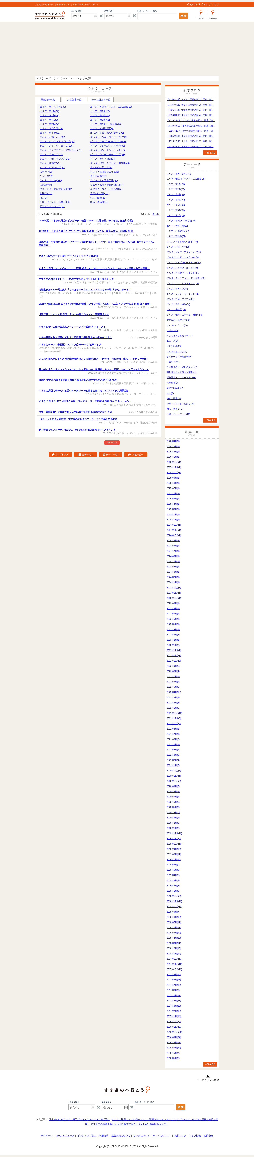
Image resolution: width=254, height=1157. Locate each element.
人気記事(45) (46, 184)
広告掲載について (120, 1135)
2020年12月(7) (174, 770)
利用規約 (103, 1135)
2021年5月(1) (173, 744)
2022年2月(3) (173, 702)
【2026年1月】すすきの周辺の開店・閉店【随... (190, 115)
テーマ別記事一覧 (100, 100)
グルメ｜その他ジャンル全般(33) (107, 145)
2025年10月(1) (174, 472)
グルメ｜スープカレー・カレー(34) (108, 141)
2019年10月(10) (174, 844)
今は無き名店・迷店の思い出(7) (107, 184)
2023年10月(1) (174, 598)
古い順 (155, 214)
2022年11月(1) (174, 655)
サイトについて (161, 1135)
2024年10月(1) (174, 535)
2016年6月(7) (173, 1053)
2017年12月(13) (174, 959)
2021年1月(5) (173, 765)
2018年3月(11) (174, 943)
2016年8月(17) (174, 1042)
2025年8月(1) (173, 483)
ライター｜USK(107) (51, 180)
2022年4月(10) (174, 692)
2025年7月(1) (173, 488)
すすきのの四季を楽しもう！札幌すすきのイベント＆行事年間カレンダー (129, 1124)
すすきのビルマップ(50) (52, 167)
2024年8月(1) (173, 546)
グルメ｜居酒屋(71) (50, 163)
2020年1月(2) (173, 828)
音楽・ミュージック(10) (52, 206)
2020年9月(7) (173, 786)
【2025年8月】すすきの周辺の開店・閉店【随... (190, 141)
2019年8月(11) (174, 854)
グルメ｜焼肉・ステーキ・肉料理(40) (110, 163)
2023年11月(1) (174, 593)
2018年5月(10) (174, 932)
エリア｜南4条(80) (100, 115)
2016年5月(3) (173, 1058)
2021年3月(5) (173, 755)
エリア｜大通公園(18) (51, 128)
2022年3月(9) (173, 697)
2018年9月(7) (173, 912)
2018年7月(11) (174, 922)
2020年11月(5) (174, 776)
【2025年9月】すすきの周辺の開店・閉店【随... (190, 136)
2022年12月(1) (174, 650)
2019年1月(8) (173, 891)
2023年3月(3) (173, 634)
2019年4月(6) (173, 875)
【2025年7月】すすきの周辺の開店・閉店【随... (190, 146)
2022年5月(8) (173, 687)
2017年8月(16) (174, 980)
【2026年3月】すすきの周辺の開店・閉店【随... (190, 104)
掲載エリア (180, 1135)
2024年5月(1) (173, 561)
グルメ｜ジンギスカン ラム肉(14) (57, 141)
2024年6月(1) (173, 556)
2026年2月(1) (173, 451)
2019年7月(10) (174, 859)
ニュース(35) (46, 176)
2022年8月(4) (173, 671)
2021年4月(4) (173, 749)
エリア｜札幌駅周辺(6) (102, 128)
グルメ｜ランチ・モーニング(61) (107, 154)
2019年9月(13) (174, 849)
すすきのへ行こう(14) (101, 167)
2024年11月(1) (174, 530)
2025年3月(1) (173, 509)
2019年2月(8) (173, 885)
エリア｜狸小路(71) (50, 132)
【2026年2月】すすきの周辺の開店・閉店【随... (190, 110)
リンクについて (141, 1135)
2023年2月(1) (173, 640)
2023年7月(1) (173, 613)
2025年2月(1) (173, 514)
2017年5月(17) (174, 995)
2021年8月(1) (173, 729)
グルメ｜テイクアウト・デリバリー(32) (60, 150)
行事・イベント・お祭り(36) (55, 202)
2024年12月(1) (174, 525)
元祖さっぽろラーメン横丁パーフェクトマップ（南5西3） (79, 1119)
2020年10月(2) (174, 781)
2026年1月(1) (173, 457)
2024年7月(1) (173, 551)
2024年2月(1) (173, 577)
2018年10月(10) (174, 906)
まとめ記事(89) (98, 176)
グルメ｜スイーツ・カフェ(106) (56, 145)
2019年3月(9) (173, 880)
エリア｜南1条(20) (49, 111)
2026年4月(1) (173, 441)
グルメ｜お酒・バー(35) (52, 137)
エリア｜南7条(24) (49, 124)
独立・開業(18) (98, 197)
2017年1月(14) (174, 1016)
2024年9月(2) (173, 540)
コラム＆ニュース (65, 1135)
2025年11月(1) (174, 467)
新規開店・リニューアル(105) (105, 189)
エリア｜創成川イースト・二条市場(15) (111, 106)
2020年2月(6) (173, 823)
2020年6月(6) (173, 802)
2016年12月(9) (174, 1021)
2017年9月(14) (174, 974)
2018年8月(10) (174, 917)
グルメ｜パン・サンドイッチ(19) (107, 150)
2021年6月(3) (173, 739)
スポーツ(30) (46, 171)
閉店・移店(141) (98, 202)
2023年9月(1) (173, 603)
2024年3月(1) (173, 572)
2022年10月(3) (174, 661)
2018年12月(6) (174, 896)
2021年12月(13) (174, 713)
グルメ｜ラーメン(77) (51, 154)
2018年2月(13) (174, 948)
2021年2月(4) (173, 760)
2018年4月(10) (174, 938)
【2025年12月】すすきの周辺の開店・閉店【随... (191, 120)
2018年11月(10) (174, 901)
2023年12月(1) (174, 587)
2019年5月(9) (173, 870)
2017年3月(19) (174, 1006)
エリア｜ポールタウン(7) (53, 106)
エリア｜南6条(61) (100, 119)
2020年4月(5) (173, 812)
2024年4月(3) (173, 566)
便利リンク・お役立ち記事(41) (56, 189)
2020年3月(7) (173, 817)
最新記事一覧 (48, 99)
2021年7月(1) (173, 734)
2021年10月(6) (174, 723)
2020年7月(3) (173, 796)
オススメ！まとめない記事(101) (107, 132)
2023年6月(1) (173, 619)
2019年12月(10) (174, 833)
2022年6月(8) (173, 681)
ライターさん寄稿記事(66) (104, 180)
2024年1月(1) (173, 582)
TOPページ (47, 1135)
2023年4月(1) (173, 629)
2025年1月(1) (173, 519)
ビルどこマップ (211, 4)
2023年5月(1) (173, 624)
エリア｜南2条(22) (100, 111)
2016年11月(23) (174, 1027)
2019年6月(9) (173, 864)
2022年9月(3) (173, 666)
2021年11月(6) (174, 718)
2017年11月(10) (174, 964)
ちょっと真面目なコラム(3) (104, 171)
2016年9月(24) (174, 1037)
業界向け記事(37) (99, 193)
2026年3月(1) (173, 446)
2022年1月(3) (173, 708)
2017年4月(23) (174, 1000)
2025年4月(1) (173, 504)
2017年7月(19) (174, 985)
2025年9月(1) (173, 478)
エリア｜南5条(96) (49, 119)
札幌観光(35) (46, 193)
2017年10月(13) (174, 969)
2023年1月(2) (173, 645)
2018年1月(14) (174, 953)
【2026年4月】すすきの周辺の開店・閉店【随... (190, 99)
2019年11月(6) (174, 838)
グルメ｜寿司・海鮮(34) (102, 158)
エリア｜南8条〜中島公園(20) (105, 124)
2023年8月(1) (173, 608)
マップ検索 (195, 1135)
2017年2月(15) (174, 1011)
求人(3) (43, 197)
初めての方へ (196, 4)
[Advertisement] (127, 48)
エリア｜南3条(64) (49, 115)
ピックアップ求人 (86, 1135)
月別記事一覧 (74, 99)
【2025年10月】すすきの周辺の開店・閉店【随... (191, 131)
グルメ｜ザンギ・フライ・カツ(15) (108, 137)
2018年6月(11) (174, 927)
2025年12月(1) (174, 462)
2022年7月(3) (173, 676)
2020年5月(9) (173, 807)
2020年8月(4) (173, 791)
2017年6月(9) (173, 990)
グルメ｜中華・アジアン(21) (55, 158)
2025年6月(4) (173, 493)
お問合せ (208, 1135)
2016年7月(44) (174, 1047)
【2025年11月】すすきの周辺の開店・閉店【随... (191, 125)
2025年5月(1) (173, 498)
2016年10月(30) (174, 1032)
